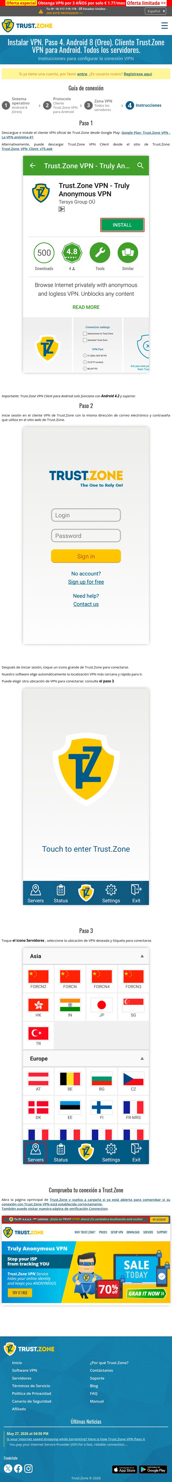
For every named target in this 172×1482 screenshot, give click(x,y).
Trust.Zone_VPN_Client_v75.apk (27, 148)
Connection (98, 1208)
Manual (97, 1401)
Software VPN (24, 1370)
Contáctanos (101, 1370)
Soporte (97, 1378)
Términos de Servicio (31, 1385)
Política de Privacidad (31, 1393)
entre (82, 73)
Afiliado (19, 1408)
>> (146, 3)
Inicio (17, 1362)
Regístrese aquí (138, 73)
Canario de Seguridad (31, 1401)
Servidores (22, 1378)
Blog (94, 1385)
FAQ (94, 1393)
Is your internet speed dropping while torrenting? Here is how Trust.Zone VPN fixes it (76, 1439)
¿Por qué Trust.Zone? (109, 1362)
